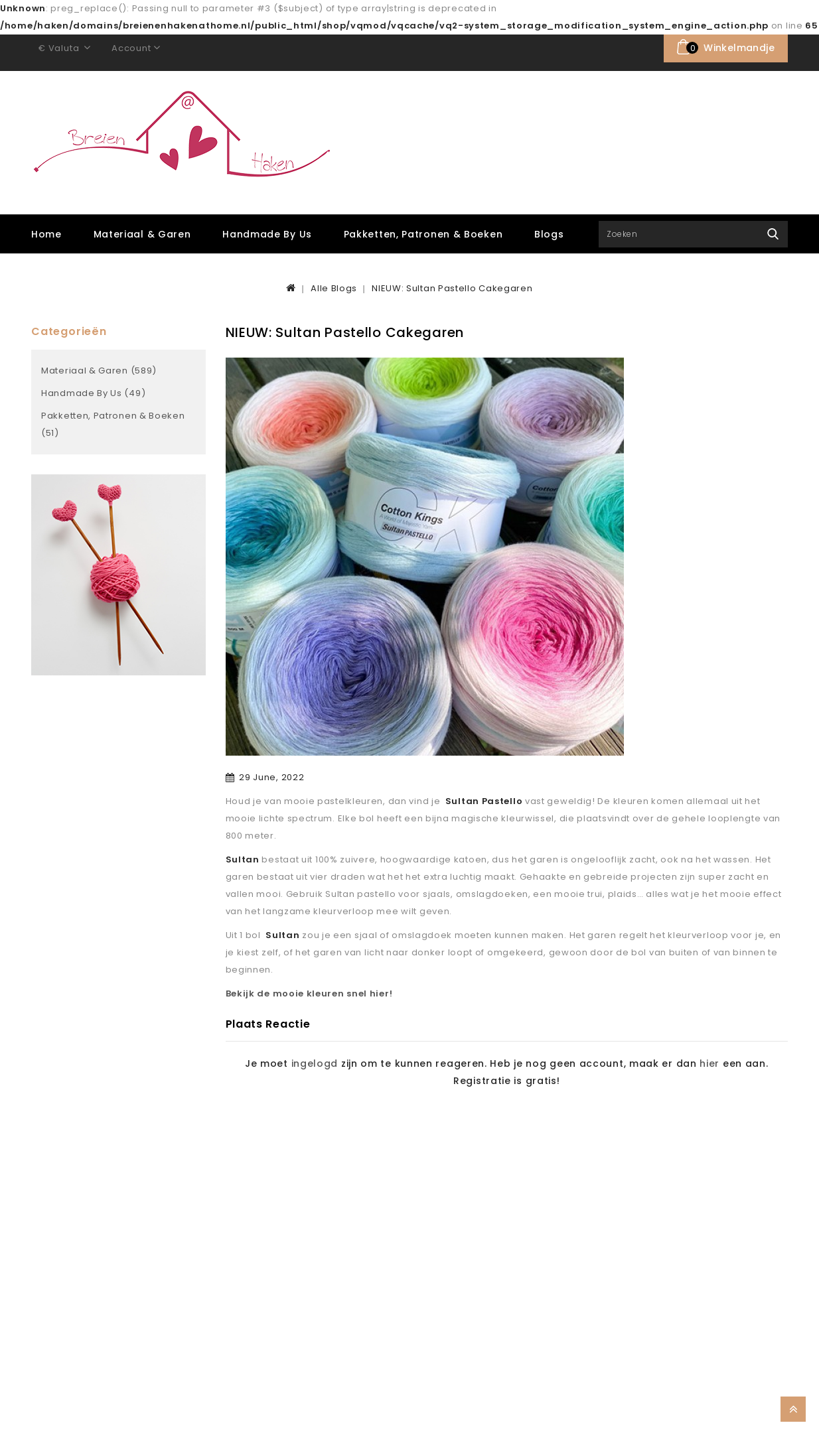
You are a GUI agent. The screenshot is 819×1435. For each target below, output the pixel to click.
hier (709, 1063)
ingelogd (314, 1063)
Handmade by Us (267, 234)
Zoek (773, 234)
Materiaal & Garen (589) (99, 370)
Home (46, 234)
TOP (793, 1409)
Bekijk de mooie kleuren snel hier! (309, 993)
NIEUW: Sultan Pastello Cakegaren (452, 288)
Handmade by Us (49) (93, 393)
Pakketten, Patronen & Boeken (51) (113, 424)
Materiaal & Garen (142, 234)
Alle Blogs (334, 288)
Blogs (549, 234)
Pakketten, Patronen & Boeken (423, 234)
